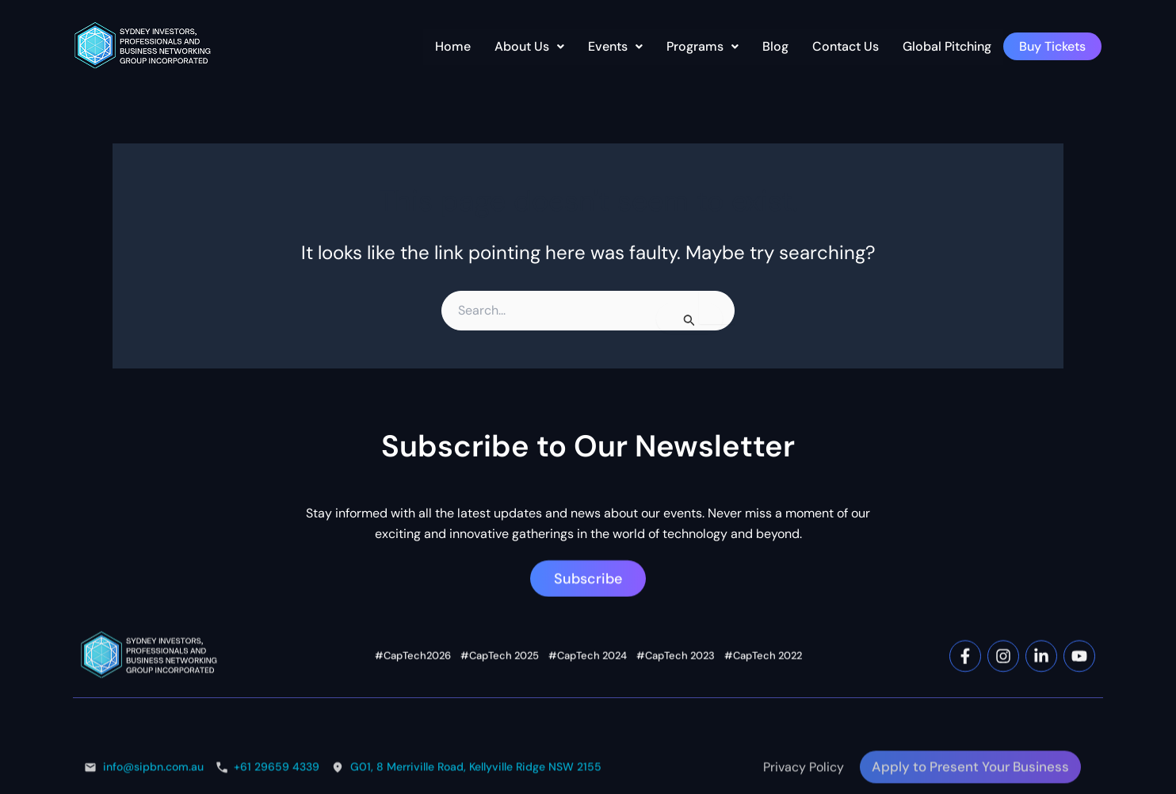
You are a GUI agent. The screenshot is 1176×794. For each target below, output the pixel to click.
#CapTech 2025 (499, 724)
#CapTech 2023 (675, 724)
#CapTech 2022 (763, 724)
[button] (529, 47)
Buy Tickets (1052, 46)
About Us (529, 46)
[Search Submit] (689, 318)
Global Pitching (947, 46)
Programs (702, 46)
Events (615, 46)
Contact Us (845, 46)
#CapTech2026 (413, 724)
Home (453, 46)
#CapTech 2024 (587, 724)
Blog (775, 46)
